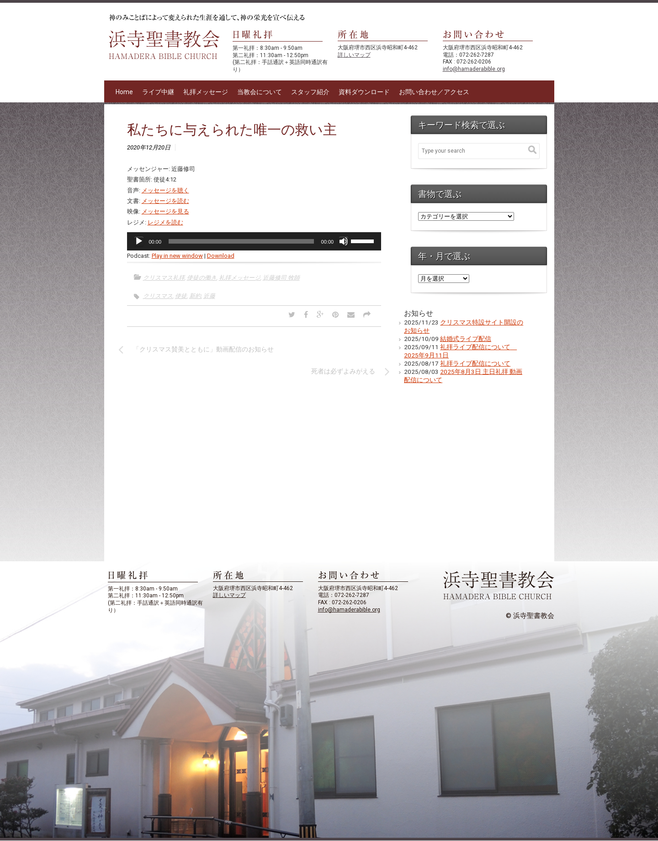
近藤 (209, 296)
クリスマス (158, 296)
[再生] (138, 241)
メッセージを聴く (165, 190)
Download (220, 255)
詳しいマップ (354, 55)
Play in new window (177, 255)
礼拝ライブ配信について (475, 363)
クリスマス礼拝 (164, 277)
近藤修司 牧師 (281, 277)
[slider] (241, 241)
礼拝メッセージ (205, 92)
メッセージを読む (165, 200)
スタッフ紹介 (310, 92)
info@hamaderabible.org (474, 69)
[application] (254, 241)
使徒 (181, 296)
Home (124, 92)
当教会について (259, 92)
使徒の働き (202, 277)
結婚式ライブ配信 (465, 338)
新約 (195, 296)
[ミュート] (343, 241)
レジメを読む (165, 222)
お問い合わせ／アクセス (434, 92)
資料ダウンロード (364, 92)
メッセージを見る (165, 211)
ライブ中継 (158, 92)
